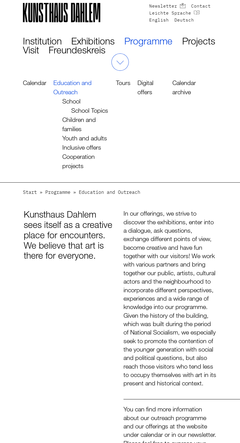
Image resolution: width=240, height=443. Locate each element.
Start (30, 192)
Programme (148, 41)
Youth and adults (84, 138)
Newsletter (163, 6)
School (71, 101)
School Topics (89, 110)
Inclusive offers (81, 147)
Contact (201, 6)
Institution (42, 41)
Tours (123, 82)
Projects (198, 41)
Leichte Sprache (170, 13)
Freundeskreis (77, 50)
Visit (31, 50)
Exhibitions (93, 41)
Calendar (34, 82)
